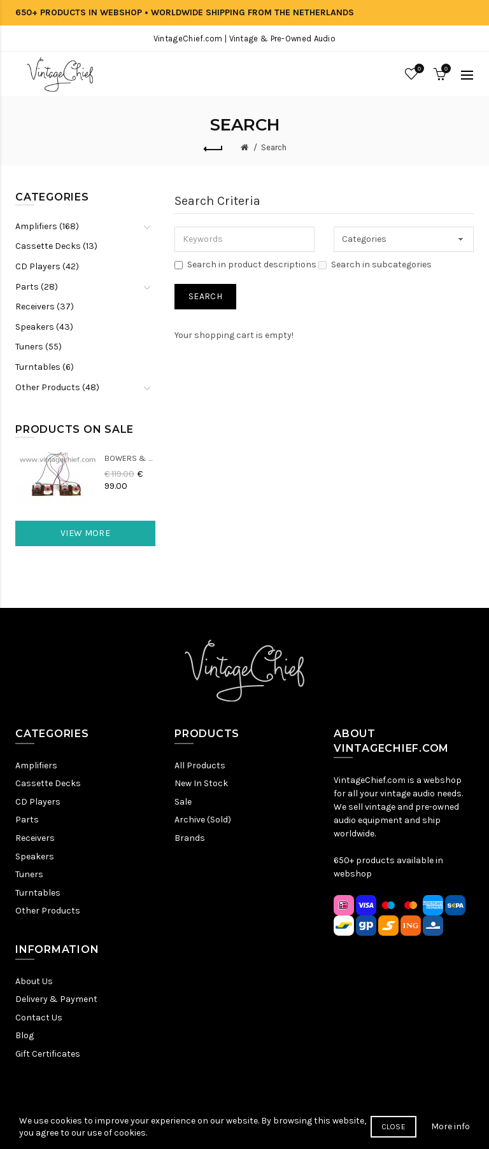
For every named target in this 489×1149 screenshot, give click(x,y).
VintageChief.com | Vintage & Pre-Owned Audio (244, 38)
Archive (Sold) (202, 819)
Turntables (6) (44, 367)
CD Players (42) (47, 266)
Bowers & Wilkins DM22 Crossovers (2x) (129, 458)
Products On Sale (74, 429)
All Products (199, 765)
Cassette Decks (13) (56, 246)
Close (393, 1138)
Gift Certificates (47, 1053)
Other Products (47, 910)
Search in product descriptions (245, 264)
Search (274, 147)
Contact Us (38, 1017)
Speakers (34, 856)
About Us (34, 981)
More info (450, 1137)
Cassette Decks (48, 783)
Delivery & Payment (56, 999)
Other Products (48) (57, 387)
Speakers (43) (44, 326)
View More (85, 533)
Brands (189, 838)
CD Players (37, 801)
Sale (183, 801)
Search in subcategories (375, 264)
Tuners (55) (38, 346)
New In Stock (201, 783)
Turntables (37, 892)
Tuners (29, 874)
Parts (27, 819)
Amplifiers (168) (47, 226)
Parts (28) (36, 286)
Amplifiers (36, 765)
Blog (24, 1035)
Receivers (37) (44, 306)
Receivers (35, 838)
